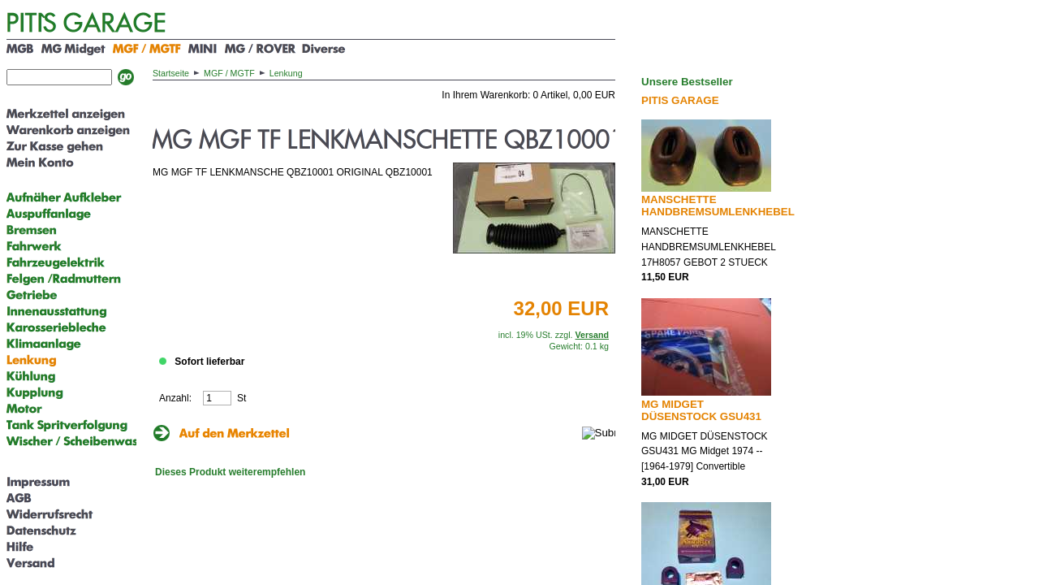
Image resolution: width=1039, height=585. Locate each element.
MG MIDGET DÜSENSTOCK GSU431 (701, 410)
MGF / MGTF (229, 73)
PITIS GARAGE (680, 100)
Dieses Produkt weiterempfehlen (230, 472)
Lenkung (286, 73)
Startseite (171, 73)
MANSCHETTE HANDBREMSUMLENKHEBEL (718, 205)
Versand (592, 335)
